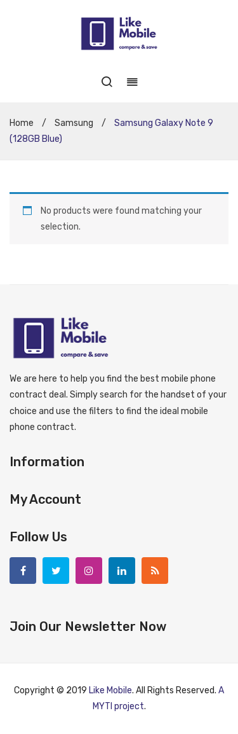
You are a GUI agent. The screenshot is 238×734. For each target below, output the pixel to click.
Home (22, 123)
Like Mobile (110, 690)
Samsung (74, 123)
